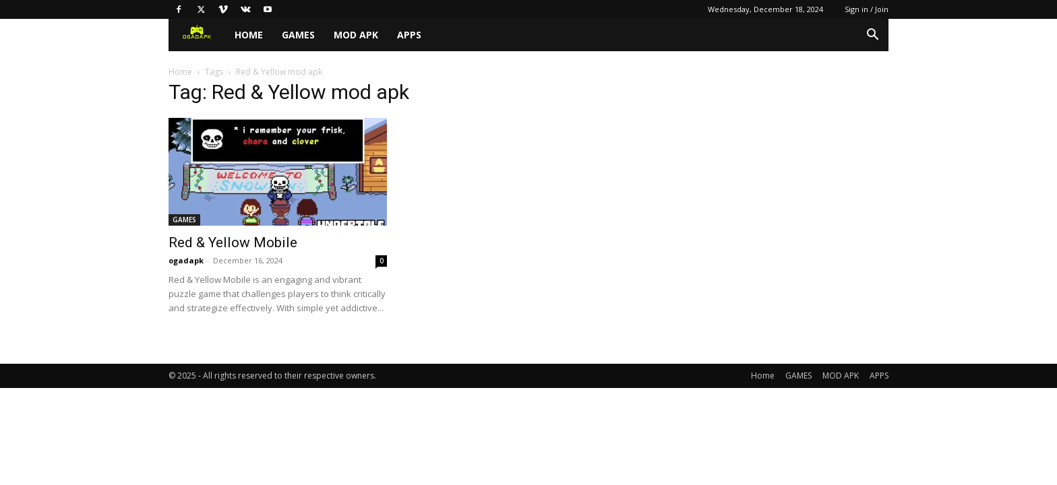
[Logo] (197, 35)
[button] (872, 36)
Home (249, 34)
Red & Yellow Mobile (233, 242)
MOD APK (356, 34)
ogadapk (186, 260)
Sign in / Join (866, 9)
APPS (409, 34)
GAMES (298, 34)
